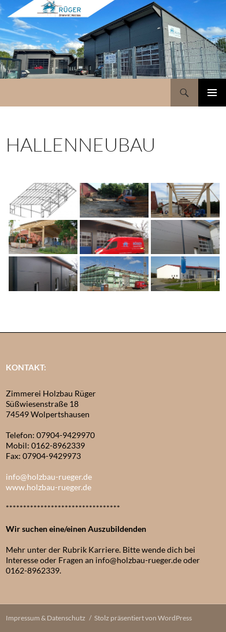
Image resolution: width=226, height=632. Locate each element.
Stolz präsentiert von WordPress (143, 617)
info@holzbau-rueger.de (49, 477)
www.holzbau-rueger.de (48, 487)
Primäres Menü (212, 92)
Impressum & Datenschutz (46, 617)
